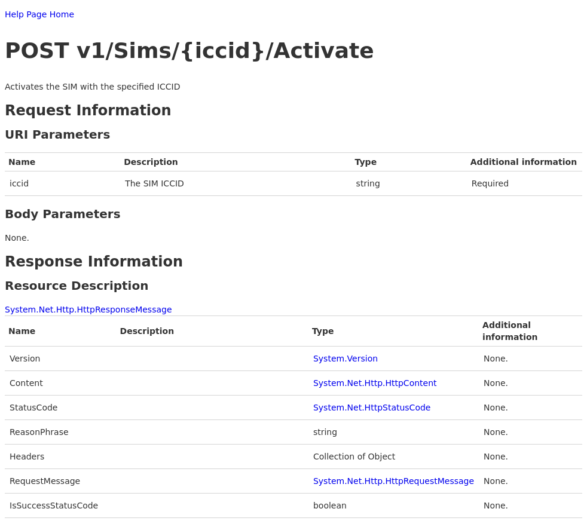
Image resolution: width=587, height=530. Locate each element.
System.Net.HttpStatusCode (372, 407)
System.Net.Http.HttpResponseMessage (88, 309)
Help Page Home (39, 14)
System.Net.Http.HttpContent (375, 383)
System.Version (345, 358)
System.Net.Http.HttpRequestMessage (393, 481)
